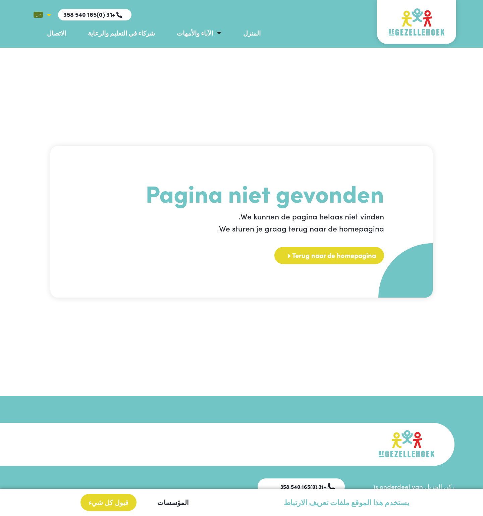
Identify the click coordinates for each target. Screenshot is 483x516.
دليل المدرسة (217, 440)
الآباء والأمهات (195, 32)
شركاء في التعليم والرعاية (121, 32)
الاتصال (56, 32)
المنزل (252, 32)
